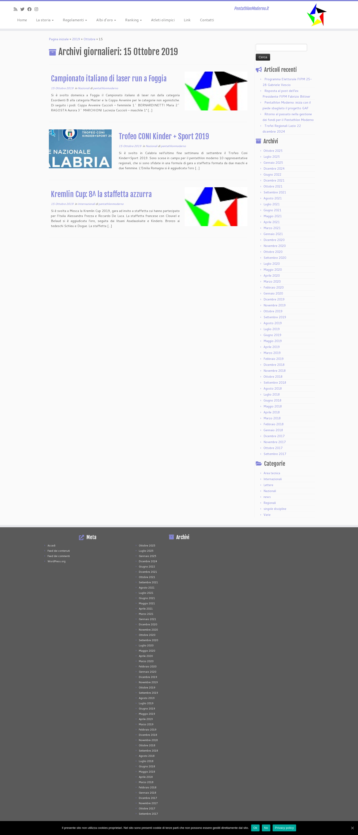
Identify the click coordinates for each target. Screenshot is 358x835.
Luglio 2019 (271, 329)
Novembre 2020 (274, 246)
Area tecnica (271, 473)
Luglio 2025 (271, 157)
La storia (45, 19)
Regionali (269, 503)
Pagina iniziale (59, 39)
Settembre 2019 (274, 317)
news (267, 497)
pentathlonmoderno (105, 88)
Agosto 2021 (272, 198)
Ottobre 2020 (272, 252)
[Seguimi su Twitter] (23, 9)
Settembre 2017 (274, 454)
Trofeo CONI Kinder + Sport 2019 (164, 136)
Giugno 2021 (272, 210)
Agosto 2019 (272, 323)
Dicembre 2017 (273, 436)
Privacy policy (284, 828)
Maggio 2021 (272, 216)
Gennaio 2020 (273, 293)
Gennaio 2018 (273, 430)
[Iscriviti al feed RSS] (17, 9)
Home (22, 19)
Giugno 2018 (272, 400)
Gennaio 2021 (273, 234)
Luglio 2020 (271, 264)
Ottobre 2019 (272, 311)
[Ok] (352, 828)
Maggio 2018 (272, 406)
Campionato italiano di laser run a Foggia (109, 78)
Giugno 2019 (272, 335)
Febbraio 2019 (273, 359)
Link (187, 19)
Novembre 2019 (274, 305)
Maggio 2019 (272, 341)
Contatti (207, 19)
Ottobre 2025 (272, 151)
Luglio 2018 (271, 394)
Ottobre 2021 (272, 186)
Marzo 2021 (272, 228)
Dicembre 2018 (273, 365)
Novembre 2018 (274, 371)
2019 (76, 39)
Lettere (268, 485)
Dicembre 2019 (273, 299)
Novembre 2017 (274, 442)
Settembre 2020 (274, 258)
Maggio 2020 (272, 270)
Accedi (51, 545)
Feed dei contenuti (58, 551)
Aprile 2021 (271, 222)
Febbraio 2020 (273, 287)
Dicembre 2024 (273, 168)
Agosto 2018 (272, 388)
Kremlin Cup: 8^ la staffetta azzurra (101, 194)
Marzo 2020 (272, 281)
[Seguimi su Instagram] (37, 9)
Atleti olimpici (163, 19)
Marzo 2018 (272, 418)
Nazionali (84, 88)
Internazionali (87, 204)
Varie (267, 515)
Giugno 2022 (272, 174)
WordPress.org (56, 561)
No (266, 828)
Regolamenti (75, 19)
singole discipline (274, 509)
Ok (255, 828)
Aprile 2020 (271, 275)
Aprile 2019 (271, 347)
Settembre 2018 (274, 382)
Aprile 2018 (271, 412)
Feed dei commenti (58, 556)
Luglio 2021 (271, 204)
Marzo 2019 (272, 353)
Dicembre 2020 (273, 240)
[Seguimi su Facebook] (30, 9)
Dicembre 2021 (273, 180)
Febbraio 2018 (273, 424)
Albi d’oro (106, 19)
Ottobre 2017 (272, 448)
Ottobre (89, 39)
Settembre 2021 (274, 192)
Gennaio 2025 (273, 163)
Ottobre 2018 (272, 377)
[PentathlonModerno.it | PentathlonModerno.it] (316, 14)
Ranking (133, 19)
